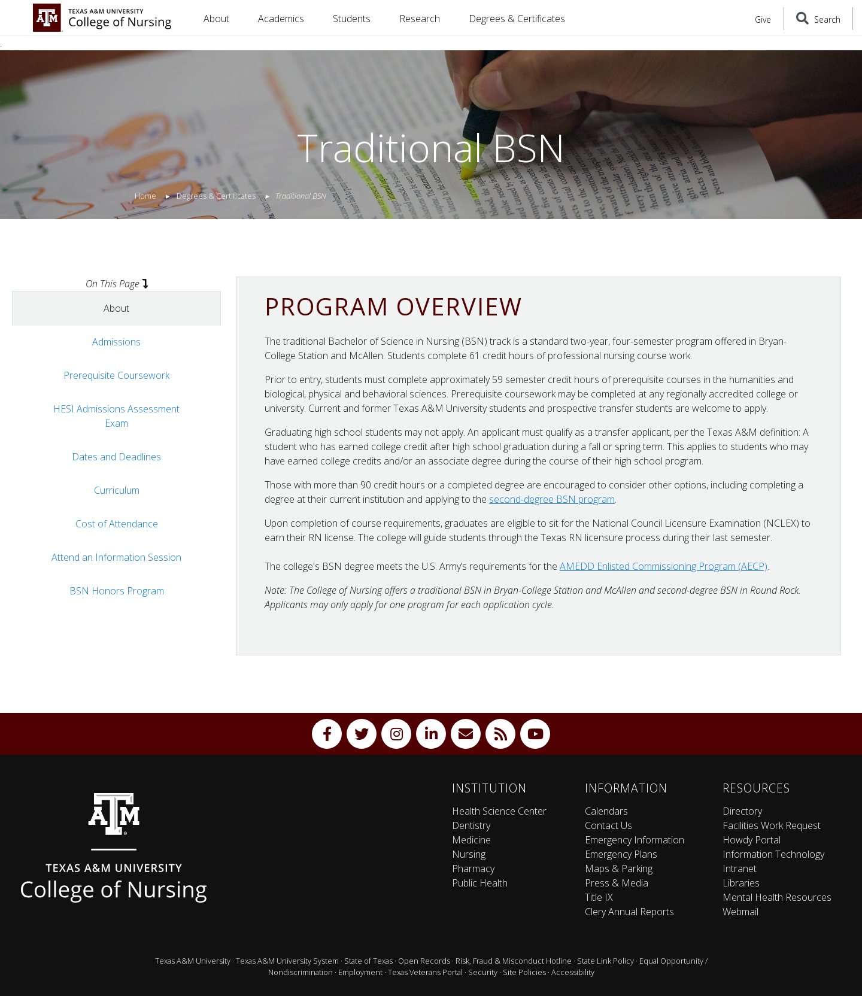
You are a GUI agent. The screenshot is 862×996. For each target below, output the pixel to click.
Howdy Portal (752, 839)
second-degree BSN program (552, 499)
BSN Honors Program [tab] (116, 590)
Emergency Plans (621, 854)
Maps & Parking (618, 868)
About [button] (216, 18)
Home (145, 195)
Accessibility (572, 972)
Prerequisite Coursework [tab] (116, 375)
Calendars (606, 811)
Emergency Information (634, 839)
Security (482, 972)
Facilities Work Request (772, 825)
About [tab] (116, 308)
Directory (742, 811)
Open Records (424, 960)
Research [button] (419, 18)
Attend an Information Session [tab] (116, 557)
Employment (360, 972)
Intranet (740, 868)
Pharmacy (473, 868)
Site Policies (524, 972)
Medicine (471, 839)
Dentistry (471, 825)
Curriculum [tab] (116, 490)
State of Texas (368, 960)
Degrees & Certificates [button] (517, 18)
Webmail (740, 911)
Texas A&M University (192, 960)
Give (763, 19)
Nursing (468, 854)
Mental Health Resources (777, 897)
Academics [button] (281, 18)
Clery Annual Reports (629, 911)
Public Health (480, 882)
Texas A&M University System (287, 960)
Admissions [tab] (116, 341)
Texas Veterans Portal (425, 972)
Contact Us (608, 825)
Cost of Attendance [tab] (116, 523)
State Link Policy (605, 960)
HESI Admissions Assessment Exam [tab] (116, 416)
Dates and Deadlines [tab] (116, 456)
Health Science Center (499, 811)
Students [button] (352, 18)
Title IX (599, 897)
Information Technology (773, 854)
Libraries (741, 882)
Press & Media (616, 882)
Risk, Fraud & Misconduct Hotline (514, 960)
